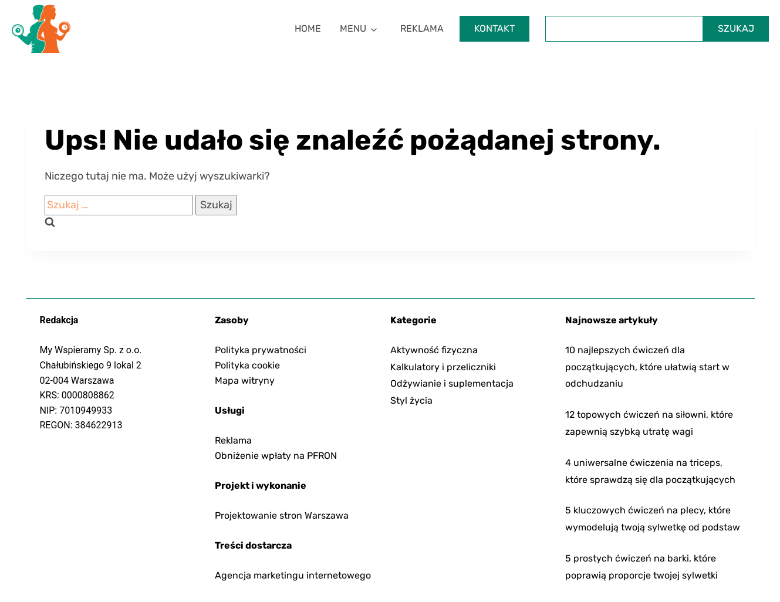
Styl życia (411, 400)
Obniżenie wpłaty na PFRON (276, 455)
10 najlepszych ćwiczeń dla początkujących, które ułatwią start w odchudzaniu (647, 367)
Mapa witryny (245, 380)
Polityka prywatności (260, 350)
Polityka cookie (247, 365)
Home (308, 28)
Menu (353, 28)
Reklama (422, 28)
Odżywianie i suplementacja (452, 383)
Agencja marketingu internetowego (293, 575)
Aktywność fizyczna (434, 350)
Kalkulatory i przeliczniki (443, 367)
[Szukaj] (624, 29)
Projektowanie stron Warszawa (282, 515)
